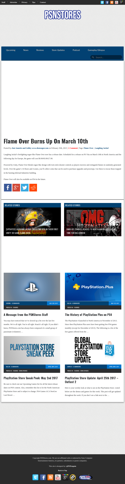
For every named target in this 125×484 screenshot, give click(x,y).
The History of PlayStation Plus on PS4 (88, 315)
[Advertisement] (62, 33)
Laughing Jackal (102, 148)
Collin (69, 303)
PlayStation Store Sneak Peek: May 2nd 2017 (31, 378)
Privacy (24, 2)
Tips (33, 2)
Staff (3, 2)
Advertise (13, 2)
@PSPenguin (71, 466)
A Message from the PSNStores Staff (26, 315)
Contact (43, 2)
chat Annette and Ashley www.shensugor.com (30, 148)
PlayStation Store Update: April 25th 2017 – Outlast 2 (91, 380)
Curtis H (69, 366)
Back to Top (62, 470)
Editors (8, 303)
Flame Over (88, 148)
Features (15, 307)
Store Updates (23, 371)
